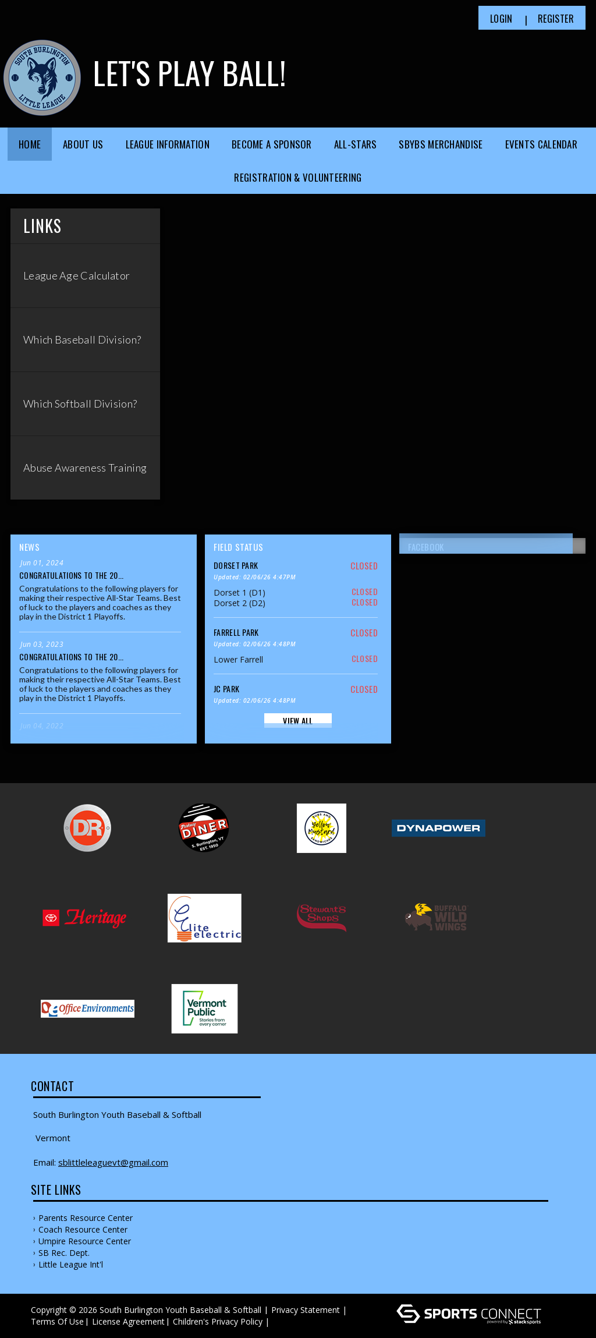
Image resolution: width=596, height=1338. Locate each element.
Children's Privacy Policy (217, 1321)
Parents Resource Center (85, 1217)
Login (501, 18)
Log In (289, 1321)
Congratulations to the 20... (71, 575)
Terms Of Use (57, 1321)
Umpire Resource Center (84, 1241)
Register (556, 18)
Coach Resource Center (82, 1229)
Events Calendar (541, 144)
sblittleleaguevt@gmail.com (113, 1162)
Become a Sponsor (272, 144)
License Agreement (128, 1321)
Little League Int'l (70, 1264)
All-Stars (355, 144)
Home (30, 144)
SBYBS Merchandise (441, 144)
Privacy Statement (305, 1309)
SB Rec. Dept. (64, 1252)
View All (298, 720)
